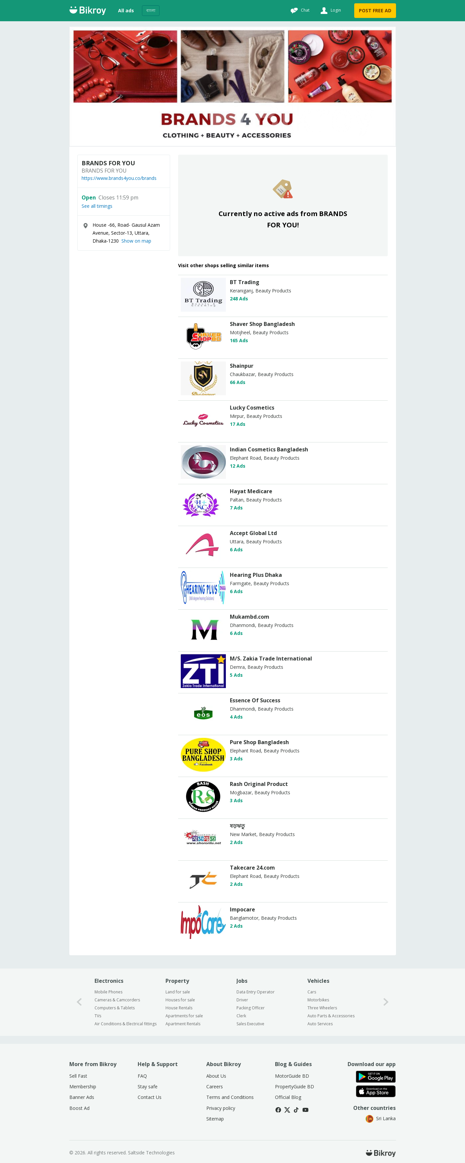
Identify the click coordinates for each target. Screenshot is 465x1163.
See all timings (97, 206)
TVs (98, 1016)
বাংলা (150, 10)
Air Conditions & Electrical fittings (126, 1024)
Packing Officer (250, 1008)
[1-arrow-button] (386, 1002)
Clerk (241, 1016)
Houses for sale (180, 1000)
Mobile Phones (108, 992)
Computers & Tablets (115, 1008)
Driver (242, 1000)
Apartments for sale (184, 1016)
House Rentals (179, 1008)
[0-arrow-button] (79, 1002)
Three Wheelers (322, 1008)
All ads (126, 10)
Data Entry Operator (255, 992)
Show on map (136, 241)
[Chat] (299, 10)
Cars (311, 992)
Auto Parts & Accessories (331, 1016)
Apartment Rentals (183, 1024)
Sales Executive (250, 1024)
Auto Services (320, 1024)
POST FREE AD (375, 10)
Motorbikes (318, 1000)
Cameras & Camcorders (117, 1000)
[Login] (330, 10)
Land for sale (178, 992)
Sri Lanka (380, 1118)
